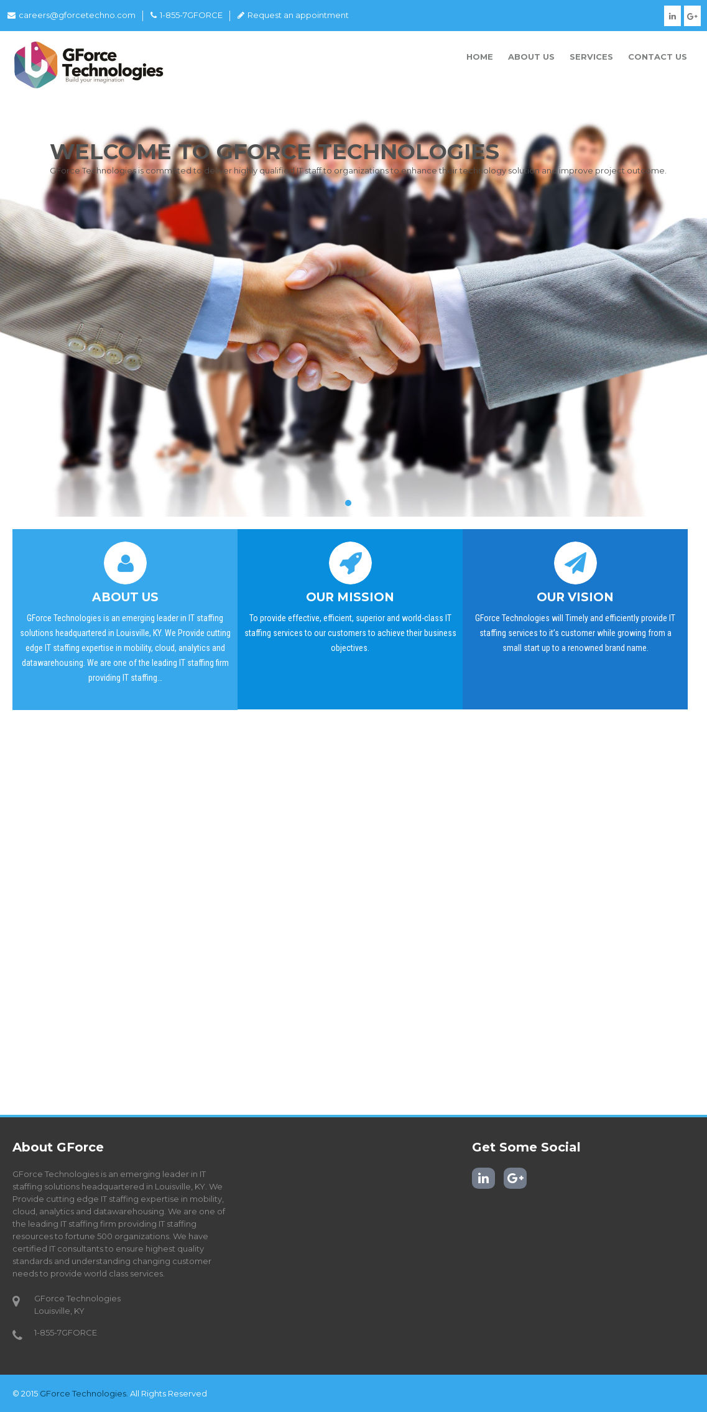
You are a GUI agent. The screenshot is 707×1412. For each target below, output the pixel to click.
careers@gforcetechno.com (71, 15)
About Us (531, 57)
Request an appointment (293, 15)
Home (479, 57)
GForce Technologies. (84, 1393)
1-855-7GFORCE (186, 15)
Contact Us (657, 57)
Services (591, 57)
